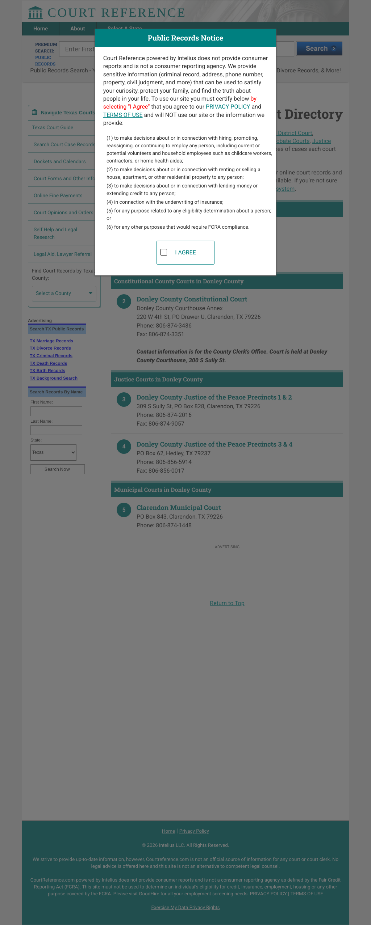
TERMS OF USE (123, 114)
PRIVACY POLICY (228, 106)
